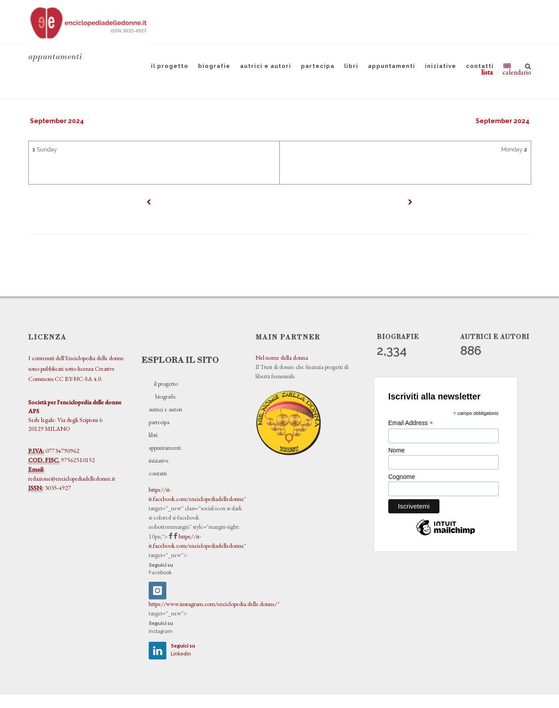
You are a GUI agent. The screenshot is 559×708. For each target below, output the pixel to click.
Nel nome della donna (281, 358)
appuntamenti (391, 66)
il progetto (169, 66)
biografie (214, 66)
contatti (480, 66)
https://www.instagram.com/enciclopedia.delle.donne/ (213, 604)
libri (351, 66)
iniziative (440, 66)
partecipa (317, 66)
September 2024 (57, 120)
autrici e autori (265, 66)
